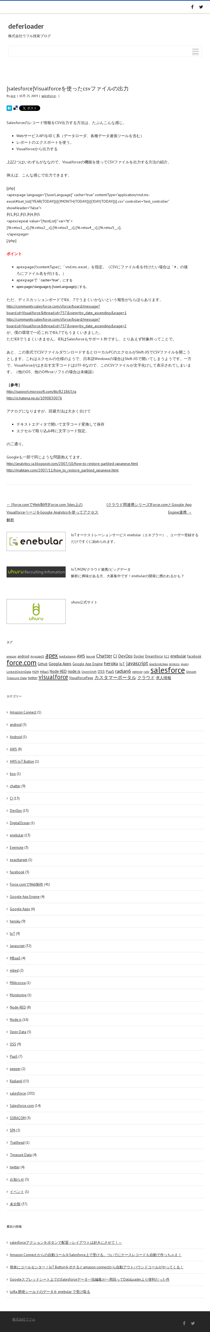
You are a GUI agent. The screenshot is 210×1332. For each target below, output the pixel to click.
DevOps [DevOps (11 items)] (125, 656)
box (13, 773)
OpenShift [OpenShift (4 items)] (89, 672)
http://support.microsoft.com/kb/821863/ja (41, 391)
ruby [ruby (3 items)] (146, 672)
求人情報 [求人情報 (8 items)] (163, 677)
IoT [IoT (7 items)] (122, 663)
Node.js (16, 1019)
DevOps (16, 810)
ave (13, 96)
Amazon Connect (23, 712)
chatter (15, 786)
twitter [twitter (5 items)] (32, 678)
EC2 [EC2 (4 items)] (166, 656)
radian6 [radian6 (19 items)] (123, 671)
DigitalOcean (20, 823)
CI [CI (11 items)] (115, 656)
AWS (13, 749)
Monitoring (18, 995)
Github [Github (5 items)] (43, 664)
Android (16, 737)
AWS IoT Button (22, 761)
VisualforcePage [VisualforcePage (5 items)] (81, 678)
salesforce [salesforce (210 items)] (167, 670)
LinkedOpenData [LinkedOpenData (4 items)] (19, 672)
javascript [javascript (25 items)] (137, 663)
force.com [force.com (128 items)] (22, 662)
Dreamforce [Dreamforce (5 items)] (154, 656)
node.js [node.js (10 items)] (74, 671)
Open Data (18, 1032)
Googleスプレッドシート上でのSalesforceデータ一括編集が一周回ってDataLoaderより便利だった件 (90, 1279)
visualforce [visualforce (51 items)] (53, 677)
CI (11, 798)
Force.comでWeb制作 (26, 884)
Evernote (17, 847)
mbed (14, 970)
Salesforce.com (22, 1105)
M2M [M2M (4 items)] (35, 672)
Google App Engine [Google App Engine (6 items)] (87, 663)
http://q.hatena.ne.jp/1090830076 (34, 398)
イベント (17, 1191)
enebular (17, 835)
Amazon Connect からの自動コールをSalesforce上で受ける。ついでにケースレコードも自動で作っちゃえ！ (96, 1255)
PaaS (14, 1056)
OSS (13, 1044)
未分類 (15, 1204)
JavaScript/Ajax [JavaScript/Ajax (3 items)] (158, 664)
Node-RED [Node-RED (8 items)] (58, 671)
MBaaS (15, 958)
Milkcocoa (18, 982)
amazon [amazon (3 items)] (11, 656)
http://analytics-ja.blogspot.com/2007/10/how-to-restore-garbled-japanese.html (72, 463)
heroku (15, 921)
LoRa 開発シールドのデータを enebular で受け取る (50, 1291)
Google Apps (20, 909)
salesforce (48, 96)
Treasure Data (21, 1155)
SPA (12, 1130)
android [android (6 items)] (23, 656)
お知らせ (17, 1179)
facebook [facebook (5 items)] (194, 656)
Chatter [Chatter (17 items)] (104, 656)
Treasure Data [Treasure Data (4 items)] (17, 678)
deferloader (26, 26)
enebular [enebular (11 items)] (178, 656)
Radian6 (16, 1081)
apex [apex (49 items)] (51, 655)
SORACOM (18, 1118)
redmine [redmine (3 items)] (137, 672)
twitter (15, 1167)
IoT (12, 933)
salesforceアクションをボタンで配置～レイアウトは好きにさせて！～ (66, 1242)
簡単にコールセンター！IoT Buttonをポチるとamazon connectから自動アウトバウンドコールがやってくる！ (96, 1267)
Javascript (17, 946)
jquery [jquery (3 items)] (185, 664)
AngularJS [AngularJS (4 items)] (37, 656)
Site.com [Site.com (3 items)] (191, 672)
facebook (17, 872)
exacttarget (18, 859)
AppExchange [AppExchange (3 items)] (67, 656)
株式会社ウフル (23, 1319)
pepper (15, 1068)
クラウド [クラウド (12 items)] (146, 677)
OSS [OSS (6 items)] (101, 671)
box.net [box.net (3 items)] (90, 656)
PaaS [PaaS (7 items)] (110, 671)
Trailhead (17, 1142)
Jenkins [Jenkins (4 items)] (174, 664)
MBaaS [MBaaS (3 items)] (44, 672)
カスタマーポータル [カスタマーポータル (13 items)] (115, 677)
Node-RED (18, 1007)
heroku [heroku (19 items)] (111, 663)
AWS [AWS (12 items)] (81, 656)
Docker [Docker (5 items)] (139, 656)
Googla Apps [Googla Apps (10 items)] (60, 663)
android (16, 724)
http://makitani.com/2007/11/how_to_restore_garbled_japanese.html (63, 470)
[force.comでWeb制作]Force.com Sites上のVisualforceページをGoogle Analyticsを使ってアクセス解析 (52, 512)
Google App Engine (25, 896)
